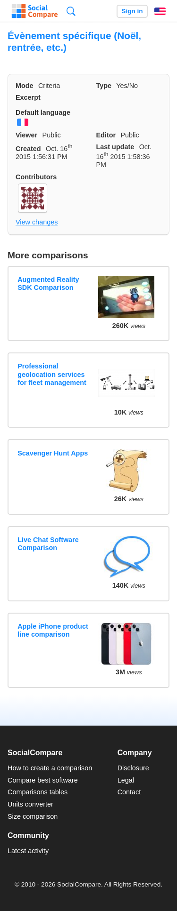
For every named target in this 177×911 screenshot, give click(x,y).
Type (104, 85)
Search (71, 11)
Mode (25, 85)
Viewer (26, 135)
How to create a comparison (50, 768)
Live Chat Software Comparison (48, 543)
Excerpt (28, 97)
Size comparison (33, 816)
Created (28, 148)
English (160, 11)
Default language (43, 112)
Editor (106, 135)
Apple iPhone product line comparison (52, 630)
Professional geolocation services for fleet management (51, 374)
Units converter (30, 804)
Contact (129, 792)
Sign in (132, 11)
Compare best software (43, 780)
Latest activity (28, 851)
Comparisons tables (37, 792)
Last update (115, 147)
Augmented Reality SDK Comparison (48, 283)
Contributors (36, 177)
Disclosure (133, 768)
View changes (37, 222)
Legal (126, 780)
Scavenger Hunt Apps (52, 453)
